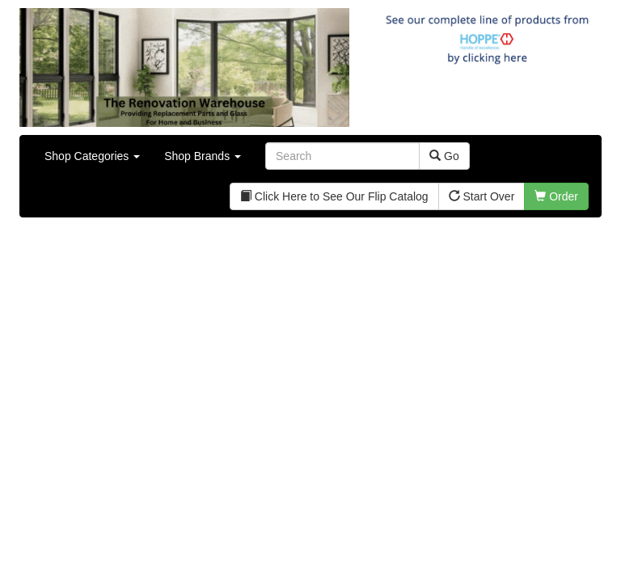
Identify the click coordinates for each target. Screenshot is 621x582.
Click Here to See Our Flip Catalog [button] (334, 196)
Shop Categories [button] (92, 156)
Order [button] (556, 196)
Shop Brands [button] (202, 156)
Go (444, 156)
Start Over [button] (482, 196)
